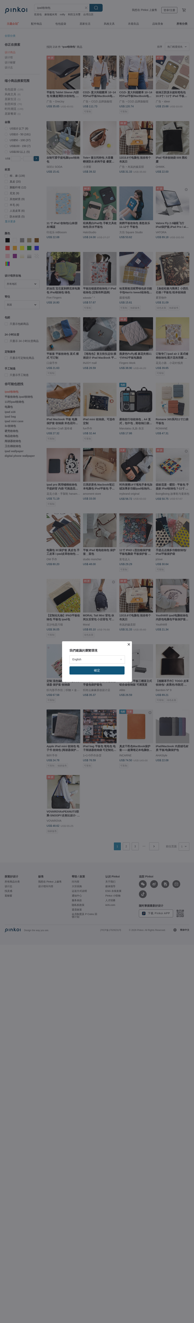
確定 (97, 670)
